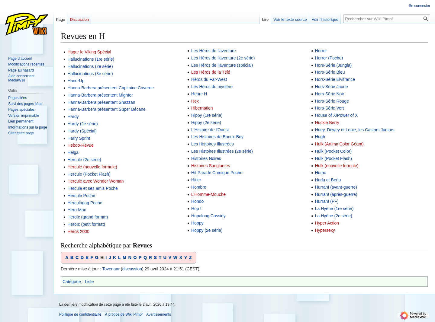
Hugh (320, 136)
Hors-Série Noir (329, 93)
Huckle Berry (327, 122)
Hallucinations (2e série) (90, 66)
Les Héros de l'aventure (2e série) (223, 58)
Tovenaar (111, 268)
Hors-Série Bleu (330, 72)
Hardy (73, 116)
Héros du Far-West (209, 79)
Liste (89, 281)
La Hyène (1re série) (334, 208)
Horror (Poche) (329, 58)
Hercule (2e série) (84, 159)
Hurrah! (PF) (327, 201)
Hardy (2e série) (82, 123)
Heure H (199, 93)
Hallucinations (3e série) (90, 73)
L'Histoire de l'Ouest (210, 129)
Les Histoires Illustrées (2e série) (222, 151)
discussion (132, 268)
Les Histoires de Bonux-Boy (217, 136)
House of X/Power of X (336, 115)
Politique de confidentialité (80, 314)
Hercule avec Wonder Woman (95, 181)
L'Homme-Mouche (208, 194)
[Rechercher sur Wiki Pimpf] (386, 18)
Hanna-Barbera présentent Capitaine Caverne (110, 87)
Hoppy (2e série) (207, 230)
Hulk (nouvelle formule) (337, 165)
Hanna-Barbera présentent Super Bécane (106, 109)
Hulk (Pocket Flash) (333, 158)
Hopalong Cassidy (208, 215)
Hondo (197, 201)
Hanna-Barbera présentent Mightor (100, 95)
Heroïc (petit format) (86, 224)
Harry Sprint (78, 138)
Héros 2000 (78, 231)
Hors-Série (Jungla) (333, 65)
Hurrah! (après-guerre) (336, 194)
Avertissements (158, 314)
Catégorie (72, 281)
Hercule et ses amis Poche (92, 188)
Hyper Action (327, 223)
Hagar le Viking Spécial (89, 51)
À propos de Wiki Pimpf (124, 314)
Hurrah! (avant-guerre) (336, 187)
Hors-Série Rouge (332, 101)
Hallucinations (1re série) (90, 59)
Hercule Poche (81, 195)
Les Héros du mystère (212, 86)
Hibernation (202, 108)
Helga (73, 152)
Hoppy (197, 223)
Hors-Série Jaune (331, 86)
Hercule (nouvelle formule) (92, 166)
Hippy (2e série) (206, 122)
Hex (195, 101)
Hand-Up (75, 80)
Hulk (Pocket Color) (333, 151)
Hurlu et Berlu (328, 179)
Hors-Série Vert (329, 108)
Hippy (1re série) (206, 115)
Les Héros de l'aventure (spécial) (222, 65)
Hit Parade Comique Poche (217, 172)
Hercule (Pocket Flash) (88, 174)
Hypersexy (325, 230)
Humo (320, 172)
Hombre (198, 187)
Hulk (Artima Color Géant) (339, 144)
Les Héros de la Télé (210, 72)
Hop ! (196, 208)
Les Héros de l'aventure (213, 50)
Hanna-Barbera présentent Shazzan (101, 102)
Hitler (196, 179)
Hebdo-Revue (80, 145)
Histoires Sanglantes (210, 165)
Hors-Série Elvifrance (335, 79)
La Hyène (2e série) (333, 215)
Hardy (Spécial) (81, 131)
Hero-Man (76, 209)
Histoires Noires (206, 158)
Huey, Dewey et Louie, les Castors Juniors (355, 129)
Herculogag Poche (84, 202)
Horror (321, 50)
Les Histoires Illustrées (212, 144)
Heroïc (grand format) (87, 217)
